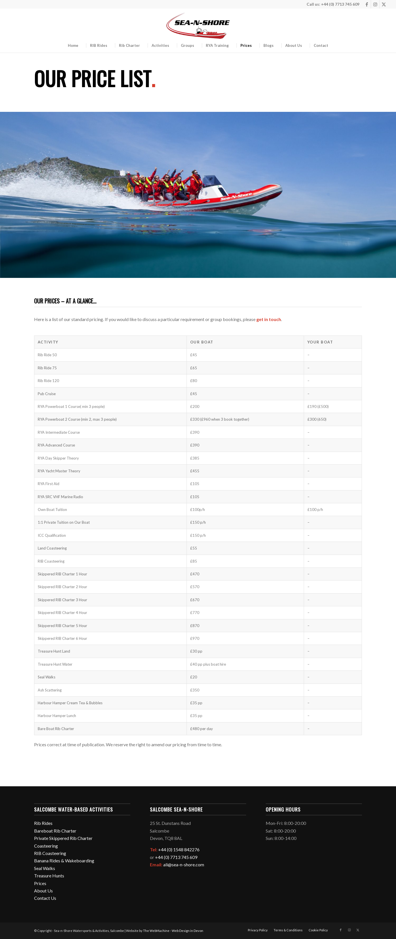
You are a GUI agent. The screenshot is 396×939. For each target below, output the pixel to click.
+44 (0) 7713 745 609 (176, 857)
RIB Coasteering (50, 853)
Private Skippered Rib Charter (63, 838)
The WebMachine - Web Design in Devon (173, 930)
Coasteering (46, 845)
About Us (43, 890)
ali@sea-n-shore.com (183, 864)
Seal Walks (44, 868)
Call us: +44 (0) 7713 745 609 (333, 4)
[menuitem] (73, 45)
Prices (40, 883)
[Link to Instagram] (375, 4)
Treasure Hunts (49, 875)
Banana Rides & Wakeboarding (64, 860)
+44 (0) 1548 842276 (179, 849)
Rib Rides (43, 823)
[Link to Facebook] (367, 4)
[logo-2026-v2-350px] (198, 27)
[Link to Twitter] (384, 4)
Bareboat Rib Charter (55, 830)
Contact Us (45, 898)
